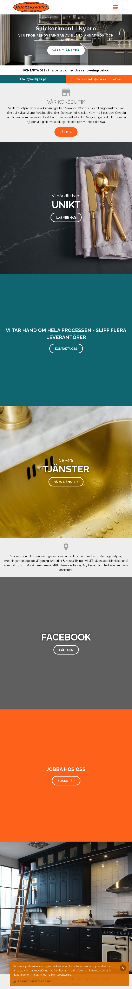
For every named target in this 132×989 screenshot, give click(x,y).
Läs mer (66, 132)
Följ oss (66, 650)
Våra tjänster (66, 50)
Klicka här (66, 781)
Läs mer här (66, 217)
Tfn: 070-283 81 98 (33, 79)
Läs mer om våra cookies (35, 981)
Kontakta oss (66, 348)
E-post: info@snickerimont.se (99, 79)
